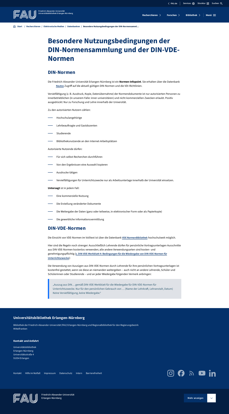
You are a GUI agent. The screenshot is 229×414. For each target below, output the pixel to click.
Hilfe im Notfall (32, 373)
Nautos (60, 86)
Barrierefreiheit (94, 373)
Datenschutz (65, 373)
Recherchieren (150, 15)
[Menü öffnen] (211, 15)
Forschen (172, 15)
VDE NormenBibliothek (136, 237)
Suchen (217, 3)
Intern (79, 373)
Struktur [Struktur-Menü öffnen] (203, 3)
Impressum (50, 373)
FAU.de (172, 3)
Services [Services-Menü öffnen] (189, 3)
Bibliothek (191, 15)
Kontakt (17, 373)
